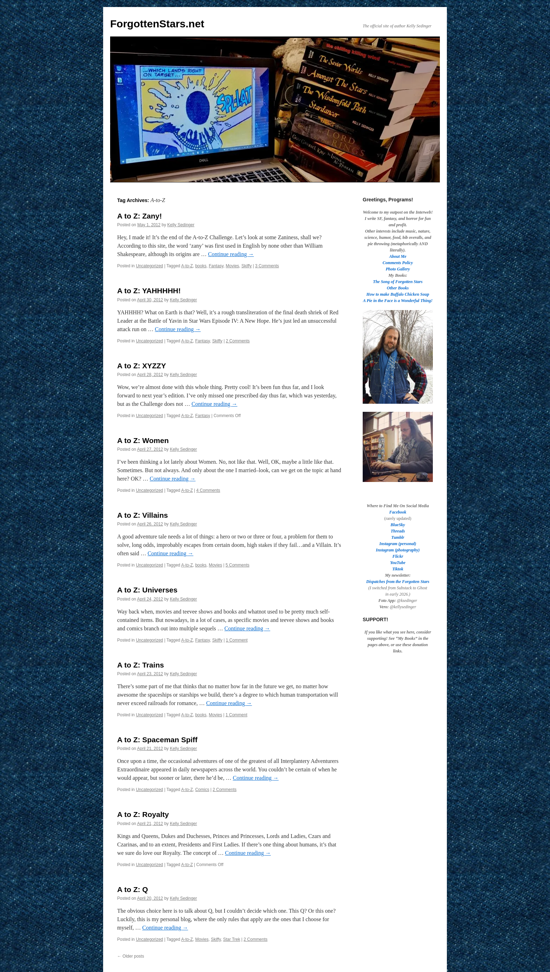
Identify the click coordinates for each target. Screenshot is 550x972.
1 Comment (237, 640)
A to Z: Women (143, 440)
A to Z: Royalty (143, 814)
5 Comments (237, 565)
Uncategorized (149, 265)
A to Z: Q (132, 889)
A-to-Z (187, 265)
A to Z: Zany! (139, 216)
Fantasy (216, 265)
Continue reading (231, 254)
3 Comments (267, 265)
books (200, 265)
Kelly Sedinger (180, 224)
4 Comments (208, 490)
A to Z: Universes (147, 590)
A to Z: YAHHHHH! (149, 291)
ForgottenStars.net (157, 23)
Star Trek (231, 939)
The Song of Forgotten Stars (397, 281)
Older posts (130, 956)
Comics (202, 789)
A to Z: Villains (142, 515)
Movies (232, 265)
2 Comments (238, 340)
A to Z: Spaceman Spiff (157, 740)
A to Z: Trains (140, 665)
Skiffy (246, 265)
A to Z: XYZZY (141, 366)
